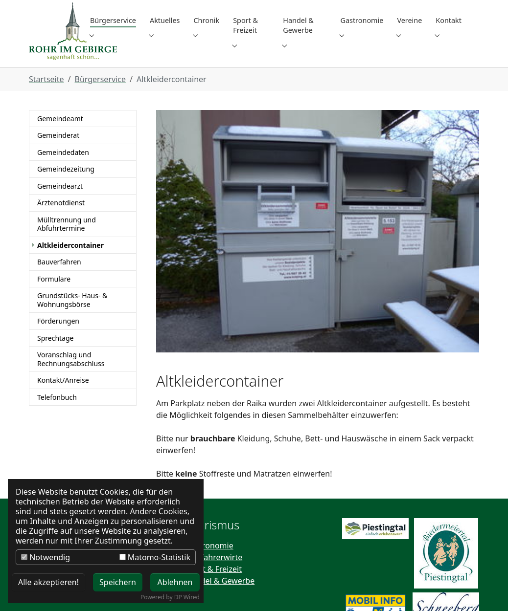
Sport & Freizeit (213, 495)
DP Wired (187, 597)
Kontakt (43, 471)
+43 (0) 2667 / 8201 (317, 566)
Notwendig (45, 557)
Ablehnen (175, 582)
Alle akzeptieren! (48, 582)
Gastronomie (209, 471)
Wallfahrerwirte (213, 483)
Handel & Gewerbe (219, 507)
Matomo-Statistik (154, 557)
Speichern (117, 582)
